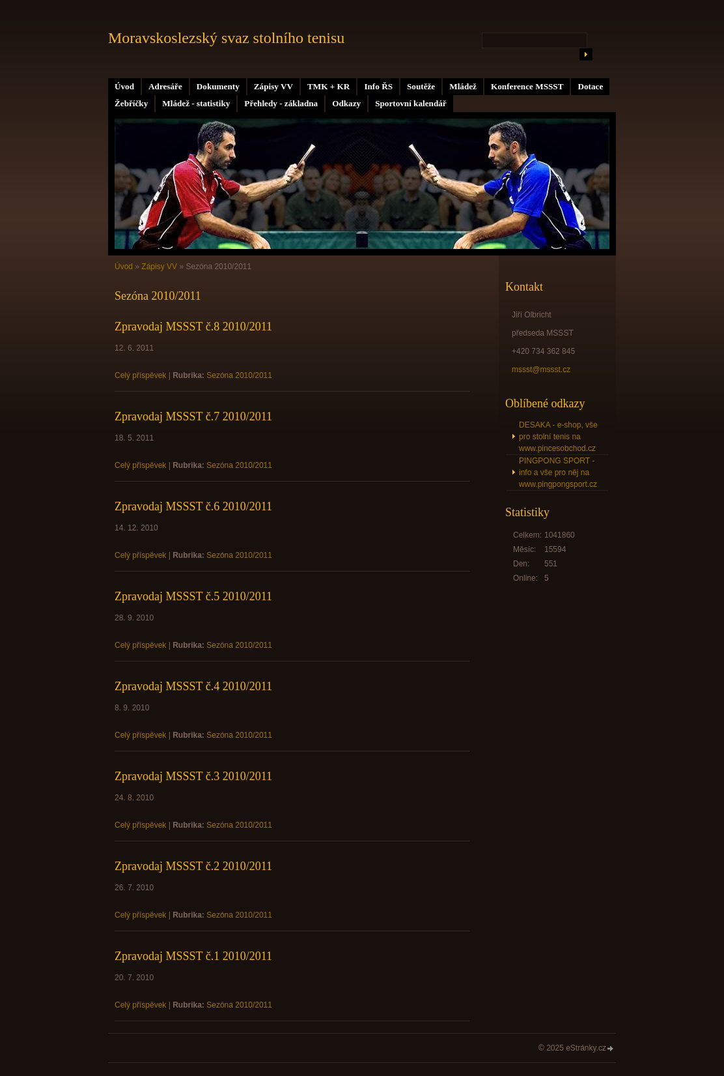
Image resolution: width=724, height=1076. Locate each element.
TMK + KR (328, 86)
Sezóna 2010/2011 (239, 375)
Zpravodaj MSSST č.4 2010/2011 (193, 686)
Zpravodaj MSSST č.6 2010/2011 (193, 506)
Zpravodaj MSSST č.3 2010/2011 (193, 776)
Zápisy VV (273, 86)
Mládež (463, 86)
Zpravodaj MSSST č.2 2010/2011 (193, 866)
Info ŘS (378, 86)
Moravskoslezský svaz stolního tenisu (226, 37)
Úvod (124, 86)
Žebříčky (131, 103)
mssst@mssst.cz (541, 369)
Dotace (590, 86)
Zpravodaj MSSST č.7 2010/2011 (193, 416)
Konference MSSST (527, 86)
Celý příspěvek (140, 375)
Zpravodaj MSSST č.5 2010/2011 (193, 596)
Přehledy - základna (281, 103)
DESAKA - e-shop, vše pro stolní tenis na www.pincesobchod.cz (558, 436)
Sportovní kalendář (411, 103)
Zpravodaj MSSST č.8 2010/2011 (193, 326)
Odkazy (346, 103)
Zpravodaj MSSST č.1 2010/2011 (193, 956)
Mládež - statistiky (196, 103)
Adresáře (165, 86)
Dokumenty (218, 86)
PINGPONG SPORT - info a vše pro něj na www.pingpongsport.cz (558, 472)
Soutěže (421, 86)
